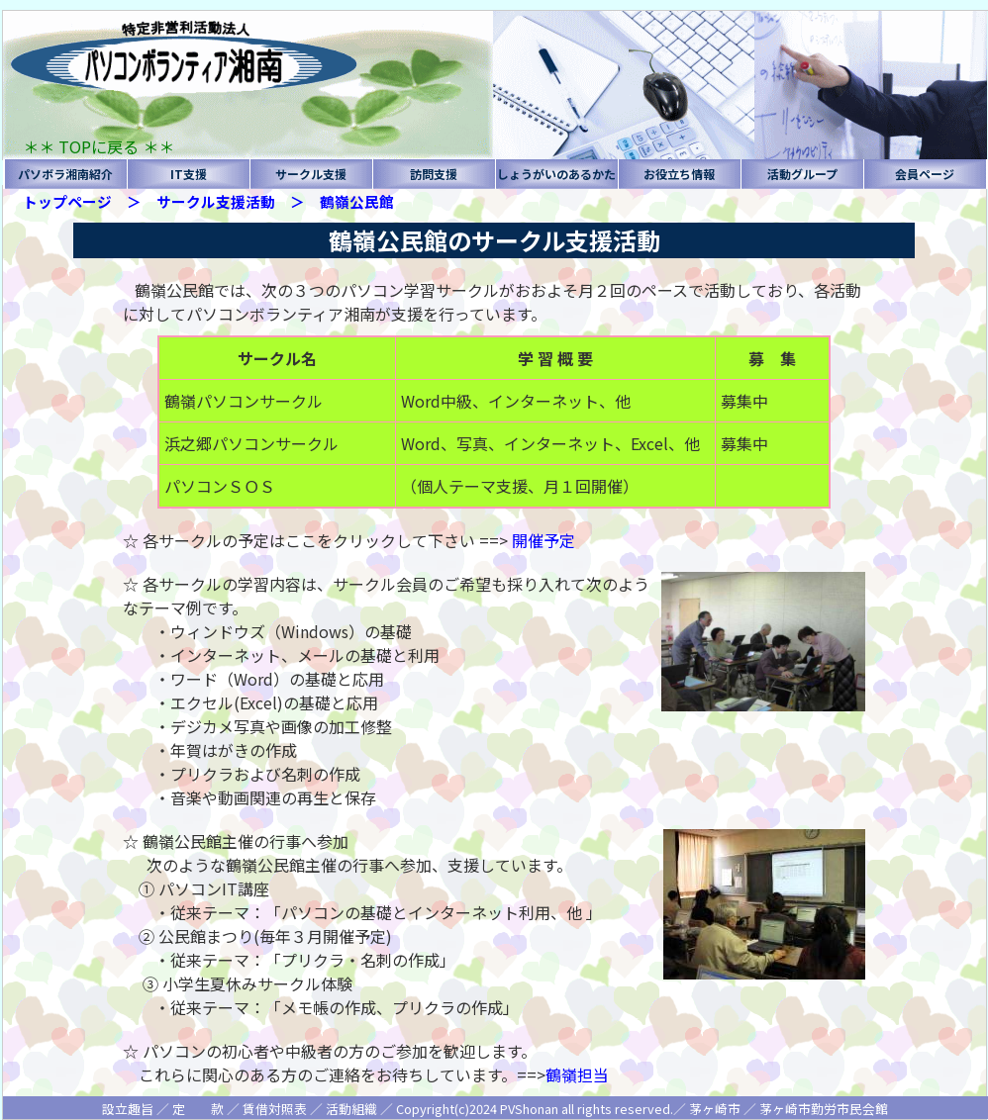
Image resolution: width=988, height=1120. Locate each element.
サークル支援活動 (215, 201)
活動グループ (802, 173)
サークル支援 (310, 173)
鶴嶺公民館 (357, 201)
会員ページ (924, 173)
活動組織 (351, 1108)
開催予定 (543, 540)
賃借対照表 (275, 1108)
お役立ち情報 (679, 173)
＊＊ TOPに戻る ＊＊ (98, 146)
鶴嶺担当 (577, 1074)
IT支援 (188, 173)
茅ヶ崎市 (715, 1108)
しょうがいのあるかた (556, 173)
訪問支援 (433, 173)
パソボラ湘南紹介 (65, 173)
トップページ (67, 201)
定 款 (198, 1108)
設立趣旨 (127, 1108)
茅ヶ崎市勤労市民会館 (823, 1108)
